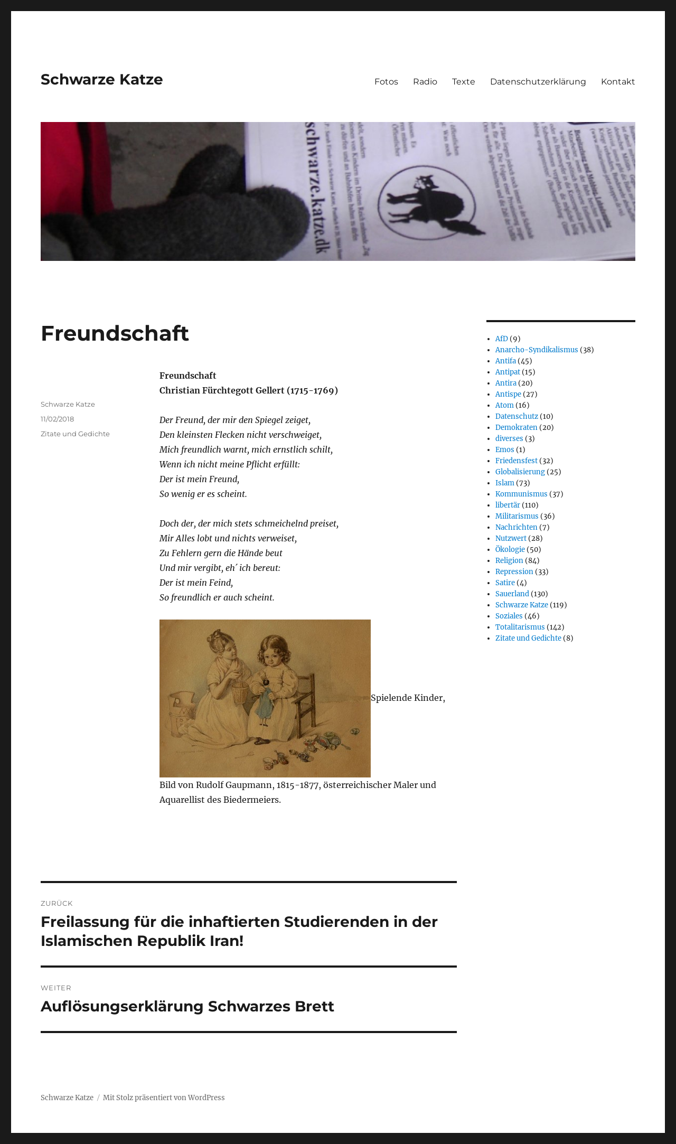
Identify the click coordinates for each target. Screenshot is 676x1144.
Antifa (505, 361)
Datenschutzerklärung (538, 82)
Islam (504, 483)
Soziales (509, 616)
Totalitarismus (520, 627)
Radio (425, 82)
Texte (463, 82)
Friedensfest (516, 460)
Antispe (508, 394)
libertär (507, 505)
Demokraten (516, 427)
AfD (501, 338)
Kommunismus (521, 494)
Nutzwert (511, 538)
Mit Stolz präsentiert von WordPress (164, 1097)
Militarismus (517, 516)
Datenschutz (516, 416)
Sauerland (512, 593)
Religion (509, 560)
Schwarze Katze (102, 79)
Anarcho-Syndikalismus (536, 349)
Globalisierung (520, 471)
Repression (514, 571)
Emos (504, 449)
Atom (504, 405)
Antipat (507, 372)
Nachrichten (516, 527)
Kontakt (618, 82)
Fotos (386, 82)
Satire (505, 582)
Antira (506, 383)
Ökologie (510, 549)
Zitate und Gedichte (75, 433)
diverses (509, 438)
